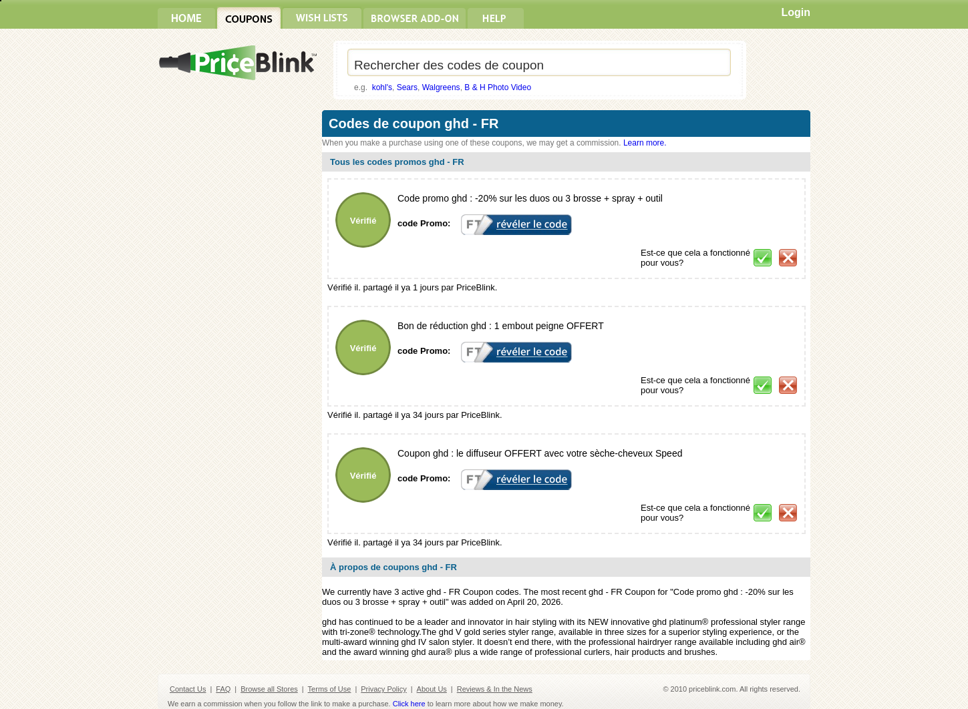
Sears (407, 87)
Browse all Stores (269, 689)
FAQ (223, 689)
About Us (432, 689)
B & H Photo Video (497, 87)
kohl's (382, 87)
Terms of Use (329, 689)
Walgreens (441, 87)
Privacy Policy (383, 689)
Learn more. (645, 143)
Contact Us (188, 689)
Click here (409, 704)
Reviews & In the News (494, 689)
